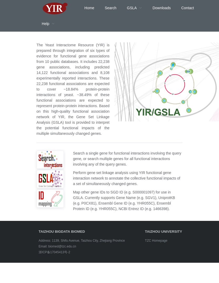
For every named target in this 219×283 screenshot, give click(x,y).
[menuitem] (55, 8)
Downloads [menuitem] (161, 8)
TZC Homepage (156, 240)
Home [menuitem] (89, 8)
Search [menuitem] (110, 8)
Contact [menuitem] (187, 8)
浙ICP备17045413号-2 (54, 252)
